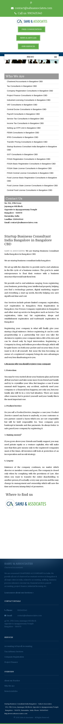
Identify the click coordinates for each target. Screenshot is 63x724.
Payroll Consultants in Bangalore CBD (23, 114)
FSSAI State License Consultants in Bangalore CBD (29, 168)
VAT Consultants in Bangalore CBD (22, 105)
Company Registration (14, 657)
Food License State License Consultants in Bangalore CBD (32, 185)
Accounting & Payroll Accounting (18, 646)
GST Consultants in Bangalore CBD (22, 154)
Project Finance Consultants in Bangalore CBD (27, 95)
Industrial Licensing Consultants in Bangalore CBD (28, 100)
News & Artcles (28, 38)
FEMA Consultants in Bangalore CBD (23, 132)
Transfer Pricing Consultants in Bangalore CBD (27, 142)
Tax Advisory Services (13, 652)
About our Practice (12, 681)
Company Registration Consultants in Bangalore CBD (30, 91)
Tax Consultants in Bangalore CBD (22, 86)
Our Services (28, 46)
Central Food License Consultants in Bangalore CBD (29, 190)
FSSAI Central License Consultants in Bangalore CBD (30, 173)
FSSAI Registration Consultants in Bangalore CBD (28, 159)
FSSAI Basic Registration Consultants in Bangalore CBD (31, 164)
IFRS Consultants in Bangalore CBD (22, 137)
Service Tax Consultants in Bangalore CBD (25, 119)
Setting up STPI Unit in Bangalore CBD (24, 128)
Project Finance (11, 662)
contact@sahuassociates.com (29, 616)
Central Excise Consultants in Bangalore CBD (26, 109)
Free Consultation (32, 29)
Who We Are (9, 686)
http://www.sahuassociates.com (15, 713)
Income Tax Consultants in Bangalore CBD (25, 123)
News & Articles (10, 691)
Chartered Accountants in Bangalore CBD (25, 81)
